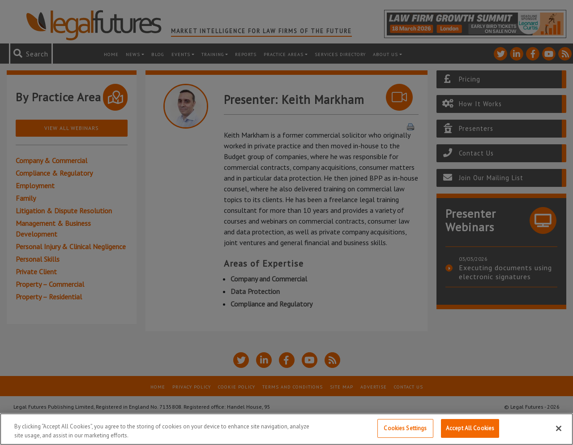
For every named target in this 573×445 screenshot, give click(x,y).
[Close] (559, 428)
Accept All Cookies (470, 428)
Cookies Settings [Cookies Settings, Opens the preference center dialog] (405, 428)
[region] (286, 429)
